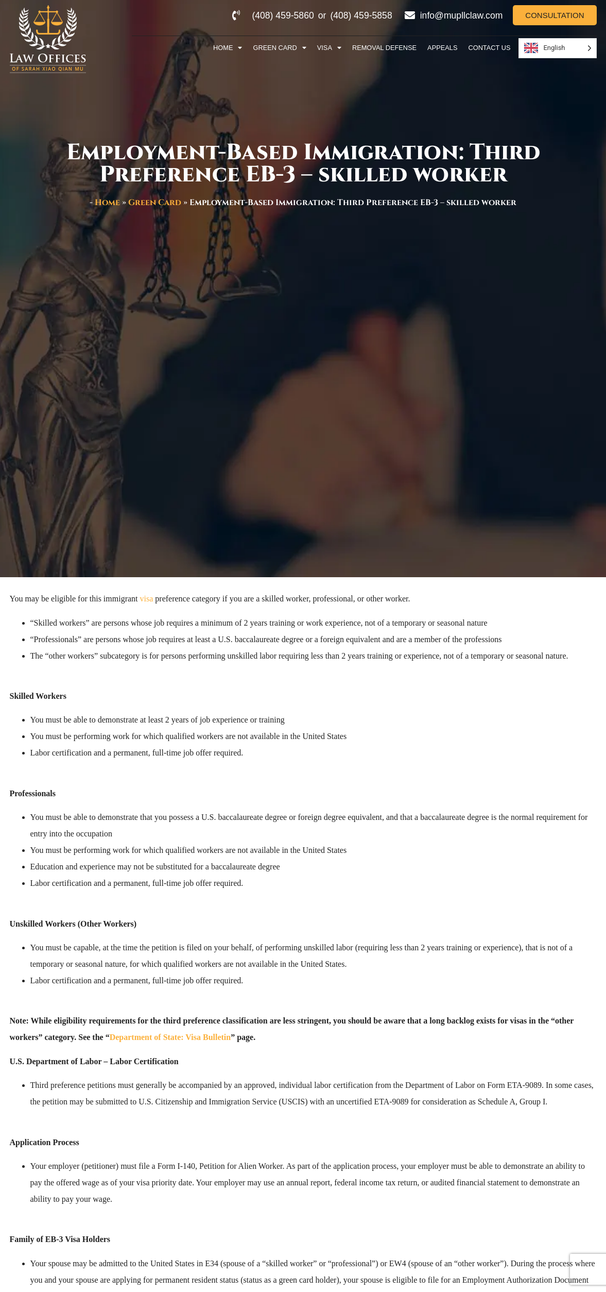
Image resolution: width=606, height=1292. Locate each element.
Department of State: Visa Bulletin (170, 1037)
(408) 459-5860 (283, 15)
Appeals (442, 48)
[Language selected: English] (557, 48)
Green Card (279, 48)
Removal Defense (384, 48)
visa (146, 598)
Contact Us (489, 48)
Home (227, 48)
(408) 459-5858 (361, 15)
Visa (329, 48)
